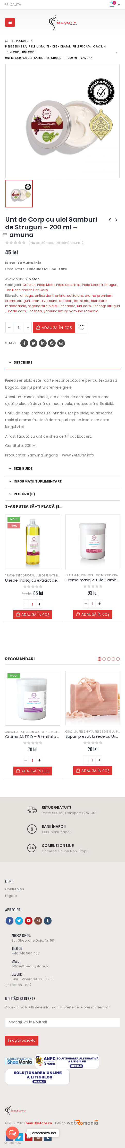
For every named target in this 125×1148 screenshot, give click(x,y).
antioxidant (44, 295)
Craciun (29, 284)
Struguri (110, 284)
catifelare (75, 295)
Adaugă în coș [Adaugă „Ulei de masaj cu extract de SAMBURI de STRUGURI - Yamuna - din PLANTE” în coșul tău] (35, 614)
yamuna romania (83, 311)
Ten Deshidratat (18, 289)
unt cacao (67, 305)
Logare (11, 895)
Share (10, 343)
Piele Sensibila (68, 284)
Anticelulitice (14, 732)
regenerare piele (42, 305)
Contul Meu (14, 889)
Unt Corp (40, 289)
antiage (26, 295)
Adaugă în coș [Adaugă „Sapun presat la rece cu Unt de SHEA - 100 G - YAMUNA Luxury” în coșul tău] (95, 770)
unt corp (84, 305)
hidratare (99, 300)
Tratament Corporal (20, 575)
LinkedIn (43, 343)
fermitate (81, 300)
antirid (60, 295)
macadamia (15, 305)
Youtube (28, 921)
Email (61, 343)
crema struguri (17, 300)
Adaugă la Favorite (81, 327)
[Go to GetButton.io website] (12, 1142)
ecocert (65, 300)
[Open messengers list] (12, 1133)
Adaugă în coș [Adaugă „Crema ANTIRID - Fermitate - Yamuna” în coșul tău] (35, 770)
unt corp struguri (106, 305)
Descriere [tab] (23, 362)
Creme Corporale (108, 575)
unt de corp (16, 311)
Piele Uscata (92, 284)
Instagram (38, 921)
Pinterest (52, 343)
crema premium (98, 295)
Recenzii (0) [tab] (24, 494)
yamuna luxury (56, 311)
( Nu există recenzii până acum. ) (55, 242)
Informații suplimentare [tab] (38, 481)
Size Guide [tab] (23, 468)
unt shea (35, 311)
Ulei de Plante (45, 575)
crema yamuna (44, 300)
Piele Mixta (46, 284)
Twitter (33, 343)
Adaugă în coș (57, 327)
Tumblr (48, 921)
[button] (99, 659)
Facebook (24, 343)
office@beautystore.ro (30, 966)
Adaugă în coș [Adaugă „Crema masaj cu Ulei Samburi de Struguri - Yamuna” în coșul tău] (95, 614)
